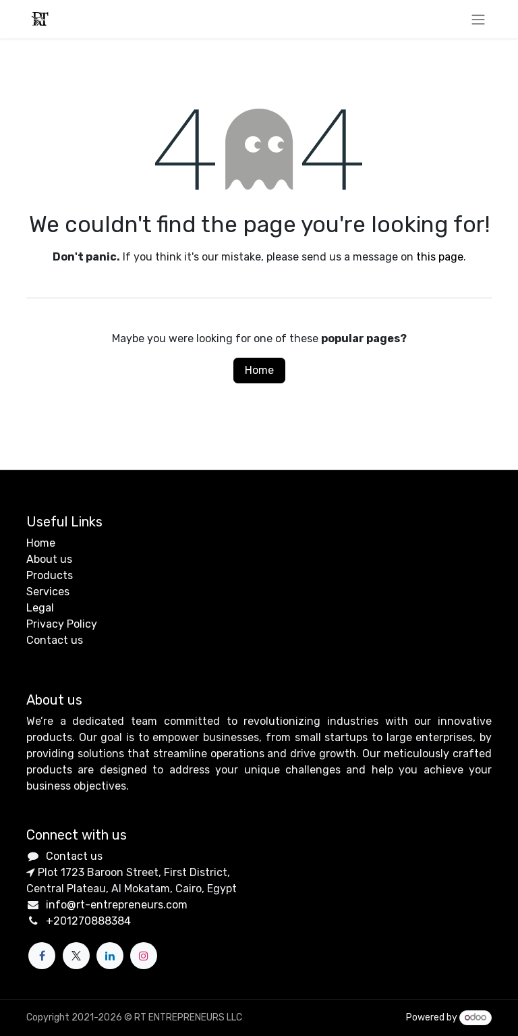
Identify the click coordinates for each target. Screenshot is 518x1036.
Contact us (54, 640)
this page (439, 256)
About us (49, 559)
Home (259, 370)
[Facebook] (41, 955)
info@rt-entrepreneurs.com (117, 904)
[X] (76, 955)
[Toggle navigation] (478, 19)
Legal (40, 607)
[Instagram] (143, 955)
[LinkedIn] (109, 955)
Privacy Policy (61, 624)
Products (49, 575)
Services (47, 591)
